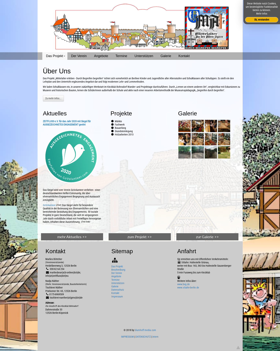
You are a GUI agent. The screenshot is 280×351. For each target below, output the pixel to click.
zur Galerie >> (207, 236)
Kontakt (184, 56)
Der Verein (79, 56)
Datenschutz (117, 289)
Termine (121, 56)
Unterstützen (144, 56)
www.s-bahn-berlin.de (188, 287)
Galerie (166, 56)
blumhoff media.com (145, 330)
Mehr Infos (261, 13)
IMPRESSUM (127, 336)
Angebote (101, 56)
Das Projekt (56, 57)
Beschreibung (118, 269)
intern (155, 336)
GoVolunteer (49, 205)
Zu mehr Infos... (53, 98)
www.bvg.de (183, 284)
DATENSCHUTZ (143, 336)
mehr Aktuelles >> (72, 236)
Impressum (117, 296)
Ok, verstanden (261, 19)
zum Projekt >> (139, 236)
